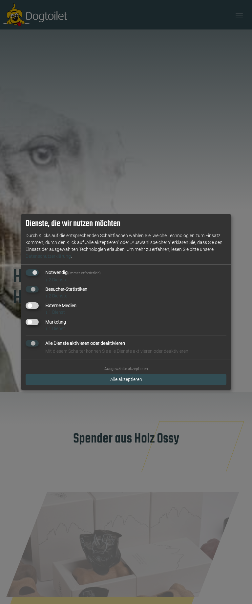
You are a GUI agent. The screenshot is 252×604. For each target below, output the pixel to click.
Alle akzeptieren (126, 379)
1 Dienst (55, 312)
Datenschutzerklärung (48, 256)
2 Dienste (56, 279)
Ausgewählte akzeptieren (126, 369)
